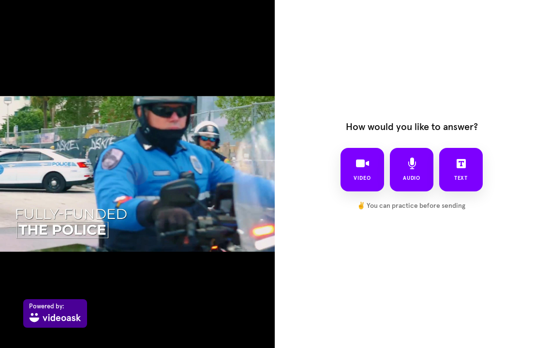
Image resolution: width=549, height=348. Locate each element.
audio (412, 169)
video (362, 169)
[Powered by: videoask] (55, 313)
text (461, 169)
